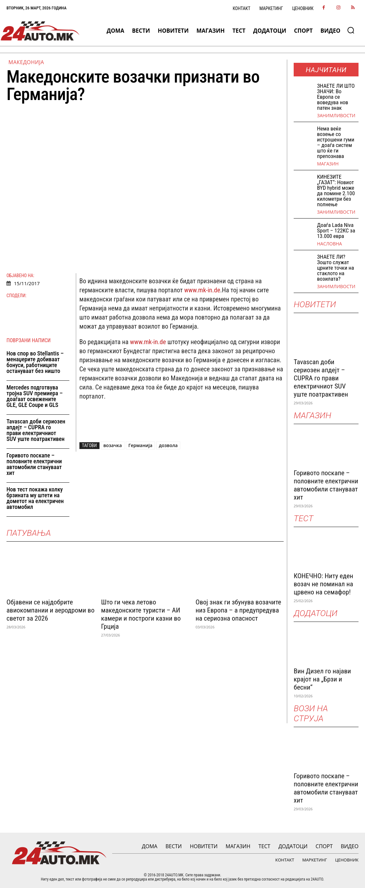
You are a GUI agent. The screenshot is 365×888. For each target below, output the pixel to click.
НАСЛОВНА (329, 244)
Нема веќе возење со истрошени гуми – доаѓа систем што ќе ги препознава (335, 142)
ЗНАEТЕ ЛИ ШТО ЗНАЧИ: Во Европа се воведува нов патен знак (336, 97)
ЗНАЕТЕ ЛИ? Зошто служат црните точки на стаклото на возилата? (335, 267)
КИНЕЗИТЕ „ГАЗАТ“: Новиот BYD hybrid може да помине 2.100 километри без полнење (336, 191)
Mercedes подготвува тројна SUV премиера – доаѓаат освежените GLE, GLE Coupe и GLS (34, 396)
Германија (140, 445)
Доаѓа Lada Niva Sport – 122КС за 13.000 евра (336, 230)
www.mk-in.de (202, 290)
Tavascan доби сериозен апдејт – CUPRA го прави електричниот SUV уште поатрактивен (35, 430)
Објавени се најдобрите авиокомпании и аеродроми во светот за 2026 (50, 610)
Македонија (26, 62)
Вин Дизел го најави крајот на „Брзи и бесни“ (322, 679)
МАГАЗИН (328, 164)
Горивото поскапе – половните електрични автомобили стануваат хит (34, 464)
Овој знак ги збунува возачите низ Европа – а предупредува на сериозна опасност (238, 610)
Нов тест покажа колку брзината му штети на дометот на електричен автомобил (35, 498)
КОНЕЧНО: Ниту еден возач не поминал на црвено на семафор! (323, 584)
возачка (112, 445)
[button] (351, 30)
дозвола (168, 445)
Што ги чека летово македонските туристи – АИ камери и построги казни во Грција (141, 614)
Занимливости (336, 115)
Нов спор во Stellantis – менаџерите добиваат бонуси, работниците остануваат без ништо (35, 362)
